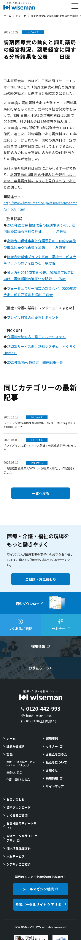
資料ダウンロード (18, 807)
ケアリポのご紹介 (18, 864)
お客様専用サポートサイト (21, 825)
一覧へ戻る (40, 493)
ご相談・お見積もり (40, 579)
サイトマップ (55, 786)
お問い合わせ (15, 799)
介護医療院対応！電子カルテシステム (36, 336)
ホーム (7, 15)
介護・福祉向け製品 (18, 779)
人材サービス (15, 856)
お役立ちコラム (56, 754)
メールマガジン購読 (38, 888)
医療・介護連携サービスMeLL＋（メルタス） (20, 763)
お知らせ (21, 15)
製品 (9, 754)
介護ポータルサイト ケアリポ (21, 838)
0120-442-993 (43, 708)
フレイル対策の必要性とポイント (33, 317)
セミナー (52, 746)
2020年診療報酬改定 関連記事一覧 (35, 362)
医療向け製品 (14, 772)
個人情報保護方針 (18, 848)
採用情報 (52, 778)
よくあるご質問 (17, 815)
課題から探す (15, 746)
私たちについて (56, 762)
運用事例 (52, 738)
